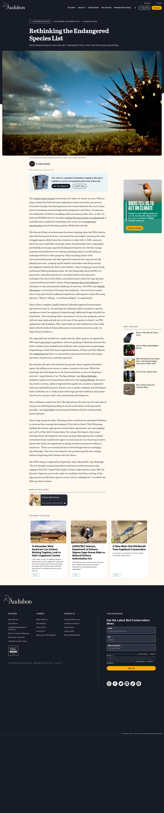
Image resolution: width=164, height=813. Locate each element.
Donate (157, 8)
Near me (145, 8)
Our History (13, 623)
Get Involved (106, 7)
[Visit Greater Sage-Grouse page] (48, 500)
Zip (109, 637)
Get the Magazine (61, 186)
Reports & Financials (16, 637)
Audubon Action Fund (17, 641)
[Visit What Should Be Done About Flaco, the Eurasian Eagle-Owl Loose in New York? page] (143, 363)
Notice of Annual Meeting (18, 633)
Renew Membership (72, 635)
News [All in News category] (36, 575)
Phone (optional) (114, 645)
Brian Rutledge (88, 376)
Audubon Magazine (41, 21)
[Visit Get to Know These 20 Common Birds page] (143, 389)
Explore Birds (93, 7)
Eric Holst (49, 409)
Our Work (71, 7)
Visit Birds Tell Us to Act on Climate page (143, 206)
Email (110, 628)
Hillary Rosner (44, 164)
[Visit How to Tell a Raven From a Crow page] (143, 337)
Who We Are (13, 620)
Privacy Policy (48, 663)
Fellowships (41, 623)
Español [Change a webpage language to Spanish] (159, 3)
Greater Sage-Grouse (44, 198)
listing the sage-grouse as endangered (85, 217)
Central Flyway (87, 380)
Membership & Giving (122, 7)
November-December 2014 (67, 21)
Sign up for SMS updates (46, 635)
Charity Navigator (13, 651)
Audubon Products (72, 623)
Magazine (147, 3)
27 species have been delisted (84, 282)
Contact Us (40, 631)
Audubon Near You (72, 620)
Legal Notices (37, 663)
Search (135, 7)
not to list (45, 342)
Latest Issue (79, 186)
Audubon (13, 5)
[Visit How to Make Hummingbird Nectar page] (143, 350)
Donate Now (69, 627)
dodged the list (41, 354)
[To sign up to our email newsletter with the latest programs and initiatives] (131, 630)
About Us (81, 7)
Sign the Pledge (134, 228)
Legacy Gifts (69, 631)
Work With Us (41, 620)
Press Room (41, 627)
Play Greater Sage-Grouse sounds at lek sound (65, 503)
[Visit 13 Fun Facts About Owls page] (143, 376)
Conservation (90, 21)
